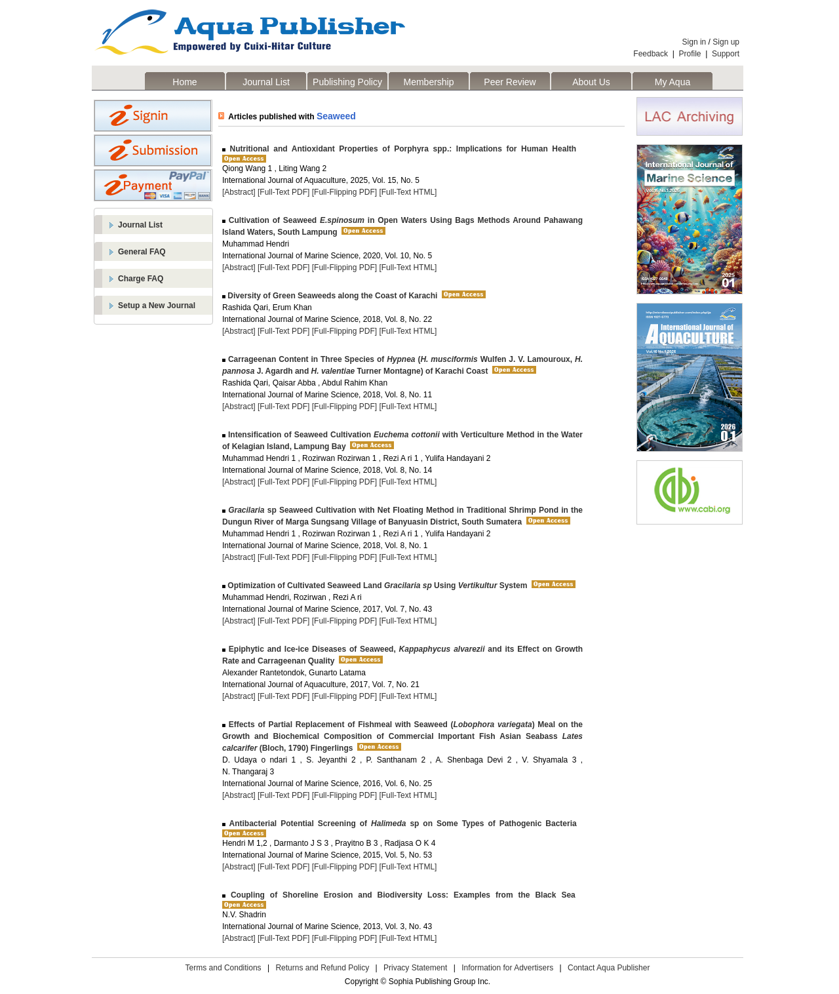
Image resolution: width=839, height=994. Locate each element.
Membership (428, 82)
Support (725, 53)
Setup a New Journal (156, 305)
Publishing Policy (347, 82)
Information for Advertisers (507, 967)
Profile (690, 53)
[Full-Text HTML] (408, 192)
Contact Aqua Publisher (609, 967)
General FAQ (142, 251)
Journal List (266, 82)
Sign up (725, 42)
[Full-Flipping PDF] (344, 192)
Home (184, 82)
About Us (591, 82)
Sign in (694, 42)
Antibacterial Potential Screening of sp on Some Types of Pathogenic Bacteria (401, 823)
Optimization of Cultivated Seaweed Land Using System (376, 585)
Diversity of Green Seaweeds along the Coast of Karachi (331, 295)
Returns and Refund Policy (322, 967)
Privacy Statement (415, 967)
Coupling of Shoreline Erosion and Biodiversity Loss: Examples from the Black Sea (400, 895)
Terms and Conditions (223, 967)
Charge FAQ (140, 278)
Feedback (650, 53)
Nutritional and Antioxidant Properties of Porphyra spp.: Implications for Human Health (400, 148)
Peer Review (510, 82)
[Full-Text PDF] (283, 192)
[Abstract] (239, 192)
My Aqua (672, 82)
